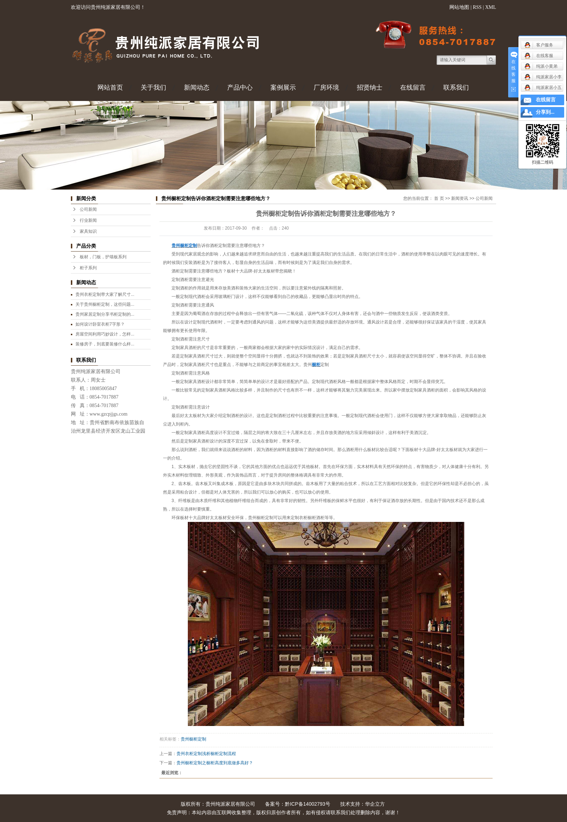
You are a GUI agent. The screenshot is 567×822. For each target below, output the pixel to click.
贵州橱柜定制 (193, 739)
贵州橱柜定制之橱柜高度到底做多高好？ (214, 762)
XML (490, 7)
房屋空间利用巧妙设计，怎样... (104, 334)
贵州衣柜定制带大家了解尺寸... (104, 294)
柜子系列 (88, 267)
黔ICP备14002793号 (307, 804)
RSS (477, 7)
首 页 (439, 198)
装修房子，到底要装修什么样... (104, 344)
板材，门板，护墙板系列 (103, 256)
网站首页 (110, 87)
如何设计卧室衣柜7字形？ (100, 324)
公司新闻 (88, 209)
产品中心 (240, 87)
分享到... (545, 112)
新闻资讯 (459, 198)
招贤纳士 (369, 87)
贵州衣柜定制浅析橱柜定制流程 (206, 753)
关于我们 (153, 87)
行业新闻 (88, 220)
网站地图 (459, 7)
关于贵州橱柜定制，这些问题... (104, 304)
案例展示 (283, 87)
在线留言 (413, 87)
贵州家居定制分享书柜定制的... (104, 314)
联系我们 (456, 87)
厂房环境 (326, 87)
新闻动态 (196, 87)
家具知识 (88, 231)
